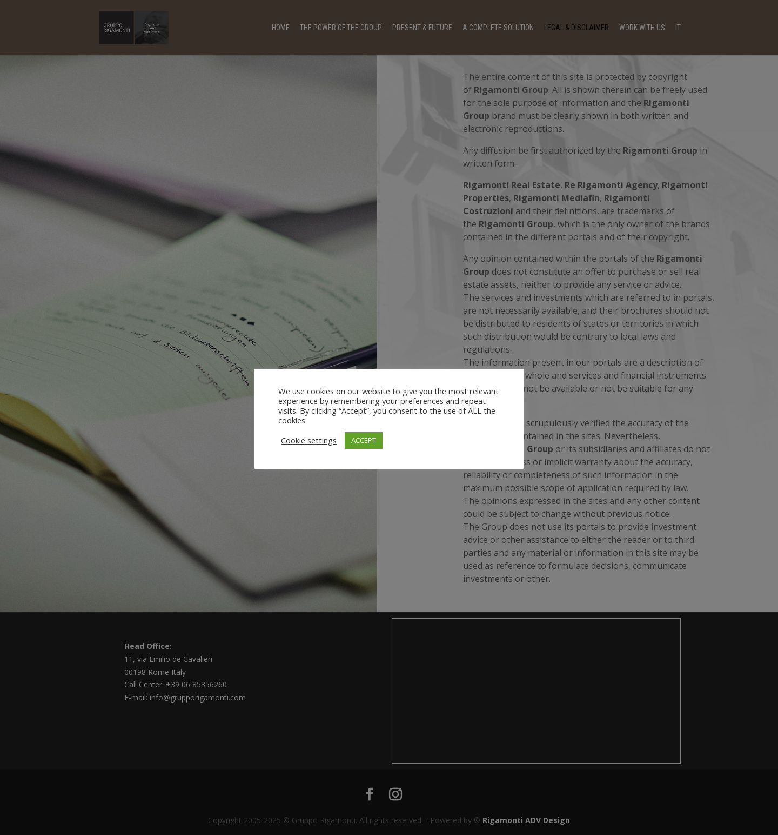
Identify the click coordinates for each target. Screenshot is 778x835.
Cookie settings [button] (309, 440)
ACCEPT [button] (363, 440)
